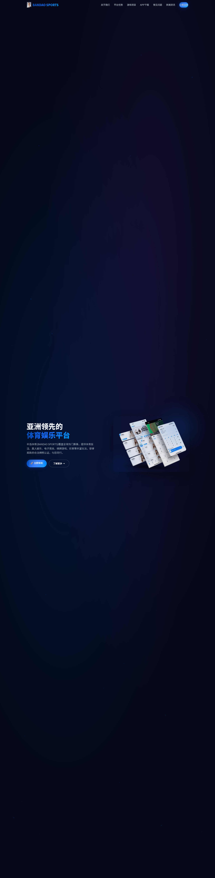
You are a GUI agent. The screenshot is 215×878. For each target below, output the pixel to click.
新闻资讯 (170, 4)
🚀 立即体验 (32, 463)
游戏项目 (131, 4)
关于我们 (105, 4)
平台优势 (118, 4)
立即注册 (183, 4)
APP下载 (144, 4)
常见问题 (157, 4)
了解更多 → (55, 463)
